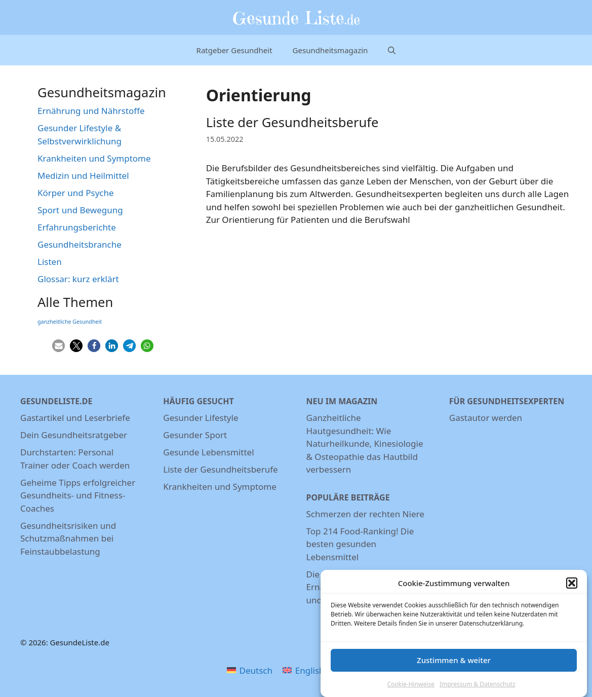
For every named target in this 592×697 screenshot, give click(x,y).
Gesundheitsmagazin (330, 50)
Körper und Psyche (75, 193)
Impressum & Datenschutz (478, 688)
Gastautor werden (485, 417)
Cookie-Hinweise (410, 688)
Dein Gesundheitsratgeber (73, 435)
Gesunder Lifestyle (200, 417)
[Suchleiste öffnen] (392, 50)
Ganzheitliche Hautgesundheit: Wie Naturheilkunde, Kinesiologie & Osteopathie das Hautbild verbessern (364, 443)
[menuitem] (250, 670)
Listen (49, 261)
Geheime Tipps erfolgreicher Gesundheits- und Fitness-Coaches (77, 495)
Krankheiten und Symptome (94, 158)
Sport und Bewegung (80, 210)
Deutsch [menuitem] (256, 670)
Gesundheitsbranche (79, 244)
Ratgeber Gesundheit (234, 50)
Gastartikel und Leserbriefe (75, 417)
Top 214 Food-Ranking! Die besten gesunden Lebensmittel (360, 544)
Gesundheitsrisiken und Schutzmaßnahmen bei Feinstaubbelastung (68, 538)
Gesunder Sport (195, 435)
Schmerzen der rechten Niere (365, 514)
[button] (572, 588)
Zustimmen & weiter (454, 665)
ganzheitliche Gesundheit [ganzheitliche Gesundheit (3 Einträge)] (69, 321)
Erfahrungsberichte (76, 227)
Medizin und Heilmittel (83, 175)
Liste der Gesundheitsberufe (292, 122)
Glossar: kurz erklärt (78, 279)
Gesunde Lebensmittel (208, 452)
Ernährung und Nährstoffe (91, 111)
